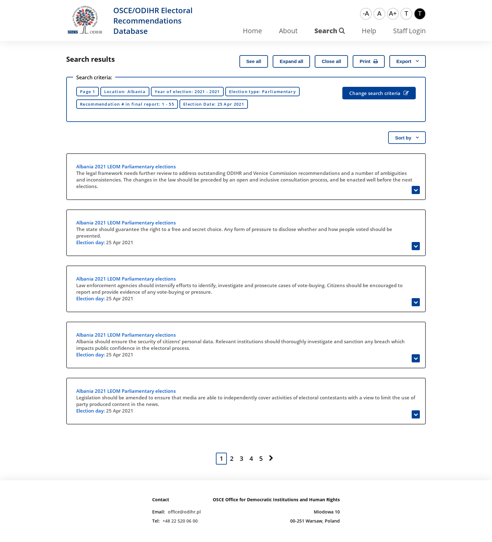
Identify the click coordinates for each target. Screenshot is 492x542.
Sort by (407, 137)
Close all (331, 61)
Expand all (291, 61)
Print (369, 61)
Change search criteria (379, 93)
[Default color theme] (406, 14)
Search (329, 30)
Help (369, 30)
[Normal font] (379, 14)
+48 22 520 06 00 (180, 521)
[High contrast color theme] (420, 14)
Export (407, 61)
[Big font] (393, 14)
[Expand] (415, 190)
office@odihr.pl (184, 512)
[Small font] (366, 14)
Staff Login (409, 30)
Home (252, 30)
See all (253, 61)
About (288, 30)
